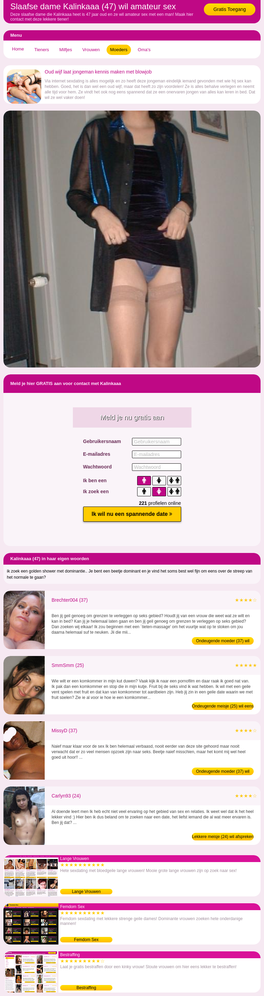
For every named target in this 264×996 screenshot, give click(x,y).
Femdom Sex (86, 939)
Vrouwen (91, 49)
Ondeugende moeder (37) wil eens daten (222, 772)
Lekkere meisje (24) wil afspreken (223, 836)
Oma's (144, 49)
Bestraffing (86, 987)
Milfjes (65, 49)
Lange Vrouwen (86, 891)
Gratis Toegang (229, 9)
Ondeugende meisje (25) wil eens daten (223, 707)
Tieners (41, 49)
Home (18, 49)
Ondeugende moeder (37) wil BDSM (222, 641)
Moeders (119, 49)
